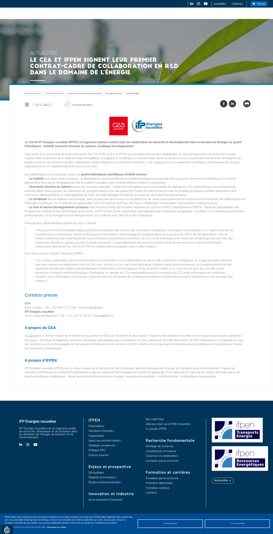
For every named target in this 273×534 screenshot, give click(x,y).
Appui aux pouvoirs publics (105, 440)
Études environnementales (105, 482)
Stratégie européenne (102, 445)
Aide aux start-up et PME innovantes (168, 424)
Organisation (96, 435)
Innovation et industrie (95, 14)
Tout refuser (170, 524)
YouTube (205, 3)
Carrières (237, 3)
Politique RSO (97, 450)
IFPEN (39, 14)
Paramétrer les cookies (56, 527)
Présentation (96, 426)
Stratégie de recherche (160, 446)
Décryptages (96, 472)
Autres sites (221, 480)
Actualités (220, 3)
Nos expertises (155, 419)
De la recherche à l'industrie (105, 499)
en (258, 14)
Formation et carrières (164, 14)
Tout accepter (237, 524)
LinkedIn (190, 3)
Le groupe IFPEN (156, 428)
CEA (31, 335)
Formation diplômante (159, 483)
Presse (261, 3)
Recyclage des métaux (113, 93)
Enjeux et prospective (62, 14)
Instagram (198, 3)
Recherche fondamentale (130, 14)
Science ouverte (98, 455)
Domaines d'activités (101, 431)
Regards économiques (102, 477)
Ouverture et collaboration (162, 456)
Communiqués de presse (32, 93)
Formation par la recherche (162, 460)
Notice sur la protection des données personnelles (23, 527)
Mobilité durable (133, 93)
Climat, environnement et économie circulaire (84, 93)
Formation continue (157, 488)
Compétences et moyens (161, 451)
